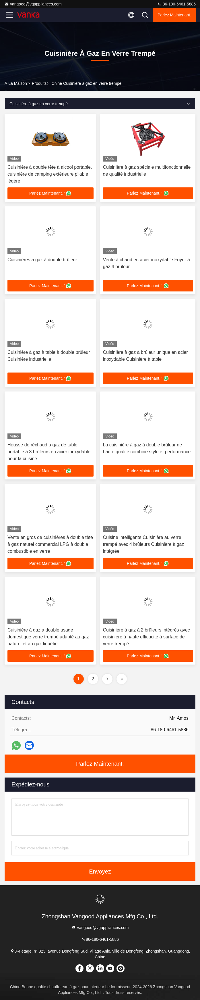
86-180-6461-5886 (176, 4)
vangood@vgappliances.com (33, 4)
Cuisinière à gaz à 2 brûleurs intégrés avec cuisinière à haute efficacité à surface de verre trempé (146, 636)
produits (39, 83)
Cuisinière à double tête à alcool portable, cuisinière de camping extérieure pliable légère (49, 174)
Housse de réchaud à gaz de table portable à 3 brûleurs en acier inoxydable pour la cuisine (48, 451)
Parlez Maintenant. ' (50, 193)
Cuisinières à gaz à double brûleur (42, 259)
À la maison (16, 83)
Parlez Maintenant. (174, 15)
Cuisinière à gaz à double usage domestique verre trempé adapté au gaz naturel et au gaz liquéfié (48, 636)
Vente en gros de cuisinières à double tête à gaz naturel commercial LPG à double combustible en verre (50, 544)
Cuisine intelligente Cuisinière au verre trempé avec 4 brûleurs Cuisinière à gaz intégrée (143, 544)
